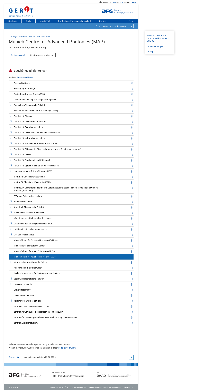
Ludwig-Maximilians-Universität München (29, 36)
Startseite (12, 21)
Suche (28, 21)
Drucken (14, 357)
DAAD (133, 2)
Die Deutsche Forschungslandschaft (74, 21)
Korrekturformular (66, 347)
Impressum (117, 387)
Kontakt (108, 387)
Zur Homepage (17, 55)
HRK (121, 2)
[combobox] (114, 26)
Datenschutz (129, 387)
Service (102, 21)
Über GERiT (45, 21)
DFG (114, 2)
